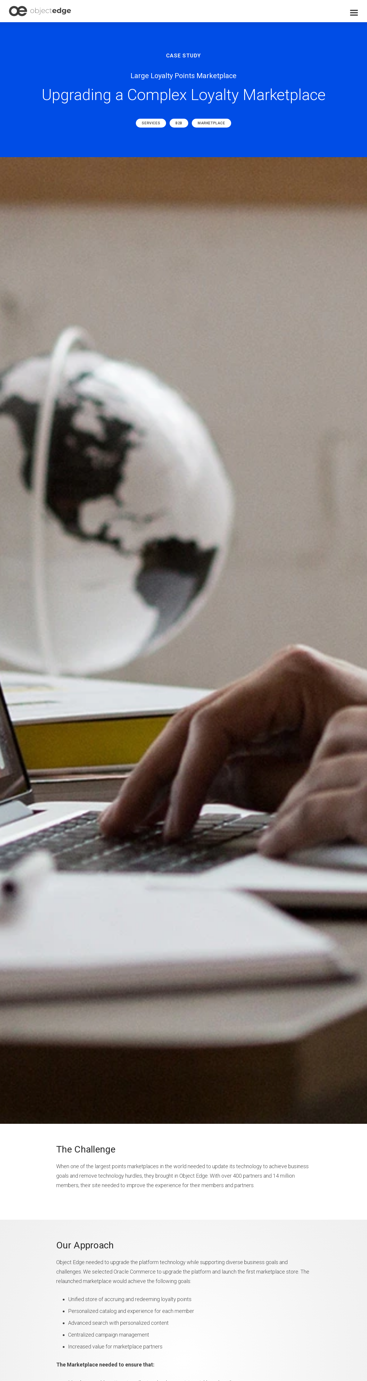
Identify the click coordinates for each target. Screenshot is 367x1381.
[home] (40, 11)
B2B (179, 123)
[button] (354, 13)
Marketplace (211, 123)
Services (151, 123)
